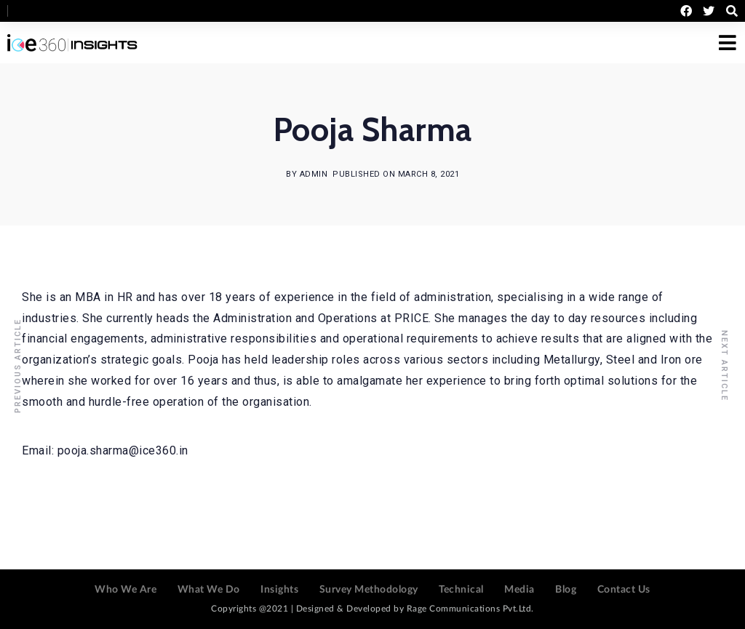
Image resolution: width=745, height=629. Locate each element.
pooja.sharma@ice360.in (122, 450)
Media (519, 590)
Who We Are (125, 590)
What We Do (209, 590)
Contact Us (623, 590)
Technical (461, 590)
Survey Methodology (368, 590)
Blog (565, 590)
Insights (279, 590)
